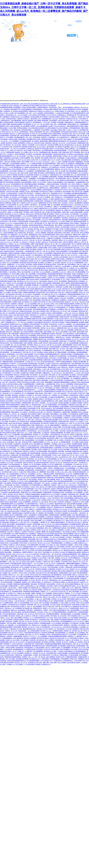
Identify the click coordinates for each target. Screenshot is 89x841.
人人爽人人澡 (39, 230)
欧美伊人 (84, 358)
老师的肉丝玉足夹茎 (18, 380)
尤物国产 (35, 247)
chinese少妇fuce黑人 (60, 126)
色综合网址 (65, 217)
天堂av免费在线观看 (33, 544)
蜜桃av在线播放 (33, 341)
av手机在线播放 (55, 330)
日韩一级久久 (47, 326)
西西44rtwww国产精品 (80, 384)
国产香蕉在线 (20, 410)
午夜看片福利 (65, 212)
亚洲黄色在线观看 (37, 163)
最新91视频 (14, 556)
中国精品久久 (45, 167)
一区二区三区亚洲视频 (30, 303)
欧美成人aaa (55, 363)
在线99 (74, 273)
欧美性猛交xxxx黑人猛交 (76, 404)
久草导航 (25, 507)
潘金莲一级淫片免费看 (23, 161)
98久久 (28, 236)
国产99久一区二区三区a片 (41, 186)
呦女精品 (55, 475)
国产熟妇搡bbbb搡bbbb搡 (27, 277)
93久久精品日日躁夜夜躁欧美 (68, 195)
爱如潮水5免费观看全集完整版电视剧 (10, 208)
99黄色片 (24, 145)
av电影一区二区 (67, 436)
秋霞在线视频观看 (55, 131)
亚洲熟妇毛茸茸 (37, 608)
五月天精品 (25, 186)
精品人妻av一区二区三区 (80, 187)
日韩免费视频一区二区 (63, 296)
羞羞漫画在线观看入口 (81, 122)
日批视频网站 (6, 116)
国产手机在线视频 (8, 182)
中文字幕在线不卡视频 (66, 165)
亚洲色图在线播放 (57, 359)
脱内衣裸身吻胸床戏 (66, 621)
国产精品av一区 (13, 159)
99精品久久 (18, 531)
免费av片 (31, 509)
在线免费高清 (56, 255)
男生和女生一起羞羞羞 (34, 531)
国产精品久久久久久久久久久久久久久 (28, 281)
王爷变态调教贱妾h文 (74, 558)
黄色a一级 (64, 255)
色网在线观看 (47, 240)
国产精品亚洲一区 (11, 115)
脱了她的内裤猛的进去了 (29, 378)
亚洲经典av (64, 425)
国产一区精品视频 (84, 447)
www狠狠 (66, 229)
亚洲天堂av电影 (27, 309)
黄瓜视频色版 (76, 159)
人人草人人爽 (56, 393)
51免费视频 (27, 318)
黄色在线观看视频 (26, 109)
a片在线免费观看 (8, 374)
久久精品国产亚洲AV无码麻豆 (16, 236)
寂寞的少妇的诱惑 (43, 165)
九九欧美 (27, 574)
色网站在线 (32, 541)
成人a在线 (38, 578)
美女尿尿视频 (53, 120)
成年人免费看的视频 (82, 531)
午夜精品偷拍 (65, 387)
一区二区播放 (75, 442)
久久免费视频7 (24, 199)
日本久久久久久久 (26, 217)
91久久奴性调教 (25, 490)
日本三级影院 (7, 483)
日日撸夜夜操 (30, 171)
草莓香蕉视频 (56, 283)
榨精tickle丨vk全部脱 (29, 451)
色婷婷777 (20, 507)
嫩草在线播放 (15, 412)
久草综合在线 (85, 335)
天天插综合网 (46, 488)
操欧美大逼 (73, 475)
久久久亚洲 (61, 221)
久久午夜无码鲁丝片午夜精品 (25, 290)
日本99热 (61, 567)
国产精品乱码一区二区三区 (52, 399)
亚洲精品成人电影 (5, 606)
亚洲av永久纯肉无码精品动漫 (68, 180)
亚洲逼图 (60, 176)
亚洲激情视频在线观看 (12, 339)
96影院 (76, 290)
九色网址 (35, 655)
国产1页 (41, 245)
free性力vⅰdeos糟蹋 (64, 449)
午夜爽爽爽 (82, 397)
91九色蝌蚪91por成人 (43, 187)
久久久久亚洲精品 (54, 165)
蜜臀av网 (56, 109)
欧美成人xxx (30, 143)
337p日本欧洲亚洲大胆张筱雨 (36, 128)
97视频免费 (64, 535)
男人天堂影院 (45, 324)
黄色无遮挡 (41, 173)
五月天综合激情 (22, 197)
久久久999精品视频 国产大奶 (23, 625)
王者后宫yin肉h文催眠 (52, 184)
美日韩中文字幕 (67, 260)
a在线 (7, 595)
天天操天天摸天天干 (46, 417)
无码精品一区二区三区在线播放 (56, 277)
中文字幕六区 (55, 655)
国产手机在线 (63, 109)
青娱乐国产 (59, 333)
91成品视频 (23, 414)
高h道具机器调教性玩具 (48, 401)
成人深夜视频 (78, 438)
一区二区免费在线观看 (12, 473)
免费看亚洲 (27, 410)
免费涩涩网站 (22, 139)
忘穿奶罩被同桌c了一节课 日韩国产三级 (75, 380)
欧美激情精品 (33, 515)
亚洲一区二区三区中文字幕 (77, 423)
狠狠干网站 (44, 406)
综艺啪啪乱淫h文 (72, 612)
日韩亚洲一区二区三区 (34, 260)
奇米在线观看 (32, 539)
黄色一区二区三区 (33, 287)
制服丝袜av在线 (39, 288)
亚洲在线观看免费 (19, 361)
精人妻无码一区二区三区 (82, 204)
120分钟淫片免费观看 (12, 249)
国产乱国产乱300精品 (58, 322)
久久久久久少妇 (6, 565)
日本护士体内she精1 (63, 120)
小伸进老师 (73, 279)
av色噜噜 (12, 453)
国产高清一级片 (71, 505)
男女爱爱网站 (33, 335)
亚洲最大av (3, 285)
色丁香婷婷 (56, 387)
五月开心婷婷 (65, 369)
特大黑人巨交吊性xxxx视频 (34, 320)
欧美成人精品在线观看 (11, 501)
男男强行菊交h (36, 150)
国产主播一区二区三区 (29, 352)
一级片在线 (6, 161)
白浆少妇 (47, 647)
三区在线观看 (72, 201)
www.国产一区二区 (42, 548)
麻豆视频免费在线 (20, 137)
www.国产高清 (75, 232)
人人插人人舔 (45, 369)
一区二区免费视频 (13, 141)
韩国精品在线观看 (82, 171)
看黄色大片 (79, 184)
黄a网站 (40, 589)
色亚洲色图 (13, 135)
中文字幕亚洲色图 (72, 270)
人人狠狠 (18, 133)
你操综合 (19, 593)
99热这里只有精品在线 (45, 429)
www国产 (51, 126)
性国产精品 (82, 227)
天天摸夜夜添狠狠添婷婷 (25, 365)
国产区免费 (37, 406)
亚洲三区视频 (28, 150)
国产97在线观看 (72, 615)
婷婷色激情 (66, 359)
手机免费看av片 (9, 225)
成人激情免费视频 (73, 511)
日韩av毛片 (50, 507)
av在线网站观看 (62, 124)
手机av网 (57, 189)
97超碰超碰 (75, 629)
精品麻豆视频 (69, 410)
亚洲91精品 (16, 331)
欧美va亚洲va (16, 158)
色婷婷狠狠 (22, 406)
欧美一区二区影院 (70, 309)
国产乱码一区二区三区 (44, 543)
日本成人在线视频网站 (24, 501)
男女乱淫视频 (51, 472)
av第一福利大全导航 (23, 173)
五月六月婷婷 (20, 354)
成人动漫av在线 (74, 371)
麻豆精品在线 (15, 567)
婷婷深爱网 (11, 279)
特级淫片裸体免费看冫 (6, 552)
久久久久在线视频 (45, 272)
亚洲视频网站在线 (28, 326)
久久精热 (37, 257)
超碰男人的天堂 (41, 238)
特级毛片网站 (84, 128)
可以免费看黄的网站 (40, 171)
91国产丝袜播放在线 (81, 333)
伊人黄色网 (58, 146)
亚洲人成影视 (23, 408)
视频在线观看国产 (55, 187)
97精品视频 (60, 122)
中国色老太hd (7, 180)
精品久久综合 (30, 214)
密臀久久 (57, 438)
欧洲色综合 (62, 118)
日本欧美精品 (37, 137)
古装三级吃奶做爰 (76, 363)
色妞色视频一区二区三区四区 (51, 552)
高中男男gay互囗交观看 (46, 191)
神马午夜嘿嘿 (77, 479)
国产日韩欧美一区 (82, 483)
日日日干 (60, 193)
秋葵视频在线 (60, 389)
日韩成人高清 (75, 408)
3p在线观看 (68, 451)
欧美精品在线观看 (62, 201)
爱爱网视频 (43, 472)
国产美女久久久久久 (76, 359)
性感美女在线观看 (76, 415)
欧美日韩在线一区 (26, 133)
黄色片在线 (38, 597)
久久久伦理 (76, 206)
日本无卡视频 (12, 128)
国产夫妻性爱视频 (71, 171)
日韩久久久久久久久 (77, 432)
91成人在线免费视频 (62, 251)
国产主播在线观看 (14, 333)
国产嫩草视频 (82, 361)
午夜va (23, 247)
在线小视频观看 (77, 348)
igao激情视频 (78, 202)
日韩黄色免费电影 (49, 113)
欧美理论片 (44, 137)
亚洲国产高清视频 (20, 288)
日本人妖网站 (28, 399)
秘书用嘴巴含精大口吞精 (34, 139)
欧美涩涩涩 (33, 346)
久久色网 (11, 113)
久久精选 (27, 361)
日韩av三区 (38, 419)
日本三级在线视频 (48, 541)
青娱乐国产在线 (21, 268)
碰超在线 (28, 255)
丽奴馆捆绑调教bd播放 (25, 339)
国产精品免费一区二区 (41, 223)
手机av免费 (60, 264)
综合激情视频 (28, 285)
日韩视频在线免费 (54, 515)
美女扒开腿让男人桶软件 (35, 414)
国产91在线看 (9, 444)
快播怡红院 (5, 163)
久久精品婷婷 (15, 287)
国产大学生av (33, 180)
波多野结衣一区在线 (11, 143)
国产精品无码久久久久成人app (73, 145)
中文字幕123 (58, 513)
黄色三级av (16, 335)
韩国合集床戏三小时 (56, 174)
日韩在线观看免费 (68, 197)
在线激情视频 (65, 386)
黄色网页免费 (42, 584)
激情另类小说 (66, 288)
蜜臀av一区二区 (63, 240)
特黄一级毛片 (38, 552)
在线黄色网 (50, 232)
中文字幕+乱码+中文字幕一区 (74, 522)
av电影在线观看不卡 (48, 189)
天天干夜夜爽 (4, 458)
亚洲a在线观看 (57, 595)
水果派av (53, 488)
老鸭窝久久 (20, 475)
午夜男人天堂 (71, 272)
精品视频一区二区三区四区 (70, 513)
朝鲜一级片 (53, 124)
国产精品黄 (19, 423)
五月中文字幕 (74, 227)
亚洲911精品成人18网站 (56, 343)
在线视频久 (26, 423)
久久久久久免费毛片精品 (81, 259)
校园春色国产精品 (62, 328)
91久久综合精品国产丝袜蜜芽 (76, 186)
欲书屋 (10, 199)
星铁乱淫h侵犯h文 (27, 563)
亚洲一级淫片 (35, 402)
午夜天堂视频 (66, 174)
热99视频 (64, 161)
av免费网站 (33, 638)
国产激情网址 (4, 206)
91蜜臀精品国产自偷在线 (13, 152)
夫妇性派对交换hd (11, 118)
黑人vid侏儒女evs (54, 167)
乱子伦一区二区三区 (52, 442)
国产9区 (3, 193)
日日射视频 (67, 305)
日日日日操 (75, 440)
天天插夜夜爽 (57, 238)
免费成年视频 (42, 202)
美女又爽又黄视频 (11, 298)
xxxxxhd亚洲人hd (64, 457)
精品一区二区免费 (60, 171)
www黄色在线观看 (18, 223)
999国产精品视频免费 (74, 335)
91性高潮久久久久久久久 (35, 436)
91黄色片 (72, 421)
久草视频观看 (17, 582)
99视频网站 (47, 444)
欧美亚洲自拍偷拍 (26, 130)
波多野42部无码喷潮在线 (80, 567)
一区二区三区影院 (22, 115)
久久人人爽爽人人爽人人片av (66, 587)
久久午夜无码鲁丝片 (37, 255)
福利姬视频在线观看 (14, 492)
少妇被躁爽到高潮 (80, 182)
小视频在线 (49, 238)
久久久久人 (3, 174)
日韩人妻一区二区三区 (35, 240)
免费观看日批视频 (10, 165)
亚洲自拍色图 (58, 232)
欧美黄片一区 (66, 617)
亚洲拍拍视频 (7, 505)
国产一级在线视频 (31, 273)
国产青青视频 (45, 158)
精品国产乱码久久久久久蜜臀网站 (20, 116)
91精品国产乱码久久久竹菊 (34, 253)
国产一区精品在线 (15, 130)
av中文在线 (65, 447)
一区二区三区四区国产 (73, 150)
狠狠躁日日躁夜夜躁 (14, 253)
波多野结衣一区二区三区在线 (30, 227)
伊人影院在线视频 (78, 529)
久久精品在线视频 (39, 647)
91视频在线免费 (69, 350)
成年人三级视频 (65, 283)
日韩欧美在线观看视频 (48, 260)
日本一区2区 (71, 184)
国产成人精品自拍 (72, 141)
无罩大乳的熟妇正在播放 (81, 165)
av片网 (18, 490)
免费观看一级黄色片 (54, 298)
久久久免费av (25, 152)
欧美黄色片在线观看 (41, 569)
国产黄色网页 (51, 146)
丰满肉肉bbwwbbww (75, 285)
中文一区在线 (46, 483)
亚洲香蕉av (15, 395)
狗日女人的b (82, 131)
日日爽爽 (53, 122)
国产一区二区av (61, 348)
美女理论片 (29, 219)
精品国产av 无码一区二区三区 (29, 202)
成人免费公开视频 (5, 124)
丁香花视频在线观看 (10, 290)
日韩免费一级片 (6, 572)
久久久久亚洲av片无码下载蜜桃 (37, 115)
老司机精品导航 (74, 395)
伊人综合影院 (15, 260)
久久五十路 (44, 219)
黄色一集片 (31, 419)
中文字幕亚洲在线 (42, 307)
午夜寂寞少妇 (19, 655)
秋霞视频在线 (25, 498)
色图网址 (23, 253)
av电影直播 (54, 240)
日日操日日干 (43, 315)
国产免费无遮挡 (6, 373)
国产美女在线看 (11, 623)
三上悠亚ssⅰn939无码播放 (62, 113)
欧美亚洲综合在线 (7, 548)
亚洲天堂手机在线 (28, 462)
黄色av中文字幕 (66, 253)
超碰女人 (10, 212)
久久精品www (49, 516)
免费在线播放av (6, 169)
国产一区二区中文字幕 (6, 378)
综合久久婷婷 (72, 572)
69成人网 (48, 180)
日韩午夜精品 (66, 232)
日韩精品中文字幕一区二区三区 (39, 529)
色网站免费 (60, 488)
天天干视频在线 (78, 490)
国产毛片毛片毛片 (40, 614)
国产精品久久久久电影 (50, 651)
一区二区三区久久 (16, 429)
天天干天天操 (21, 255)
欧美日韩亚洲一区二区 (77, 305)
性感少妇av (20, 150)
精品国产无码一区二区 (68, 455)
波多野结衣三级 (5, 178)
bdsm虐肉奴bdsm (79, 154)
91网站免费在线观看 (51, 645)
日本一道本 (28, 137)
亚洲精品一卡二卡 (25, 163)
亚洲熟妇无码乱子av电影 (58, 259)
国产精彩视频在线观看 (49, 234)
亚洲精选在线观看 (43, 515)
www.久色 (71, 257)
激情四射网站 (53, 176)
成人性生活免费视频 (16, 178)
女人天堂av (72, 417)
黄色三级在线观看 (66, 159)
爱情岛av (77, 509)
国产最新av (33, 249)
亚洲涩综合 (38, 193)
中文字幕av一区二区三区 (34, 156)
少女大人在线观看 (38, 113)
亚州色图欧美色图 (55, 369)
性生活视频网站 (37, 606)
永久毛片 (39, 473)
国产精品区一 (31, 193)
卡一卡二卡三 (44, 296)
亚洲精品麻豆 (82, 356)
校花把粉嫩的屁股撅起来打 (72, 230)
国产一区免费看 (49, 640)
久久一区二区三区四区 (43, 124)
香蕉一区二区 (51, 171)
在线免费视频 (69, 507)
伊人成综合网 (30, 367)
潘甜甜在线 (35, 285)
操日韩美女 (79, 417)
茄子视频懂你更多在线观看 (79, 430)
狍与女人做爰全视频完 (54, 133)
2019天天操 (80, 180)
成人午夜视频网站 (24, 548)
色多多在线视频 (15, 427)
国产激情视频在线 (56, 574)
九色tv (56, 303)
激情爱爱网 (45, 120)
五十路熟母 (59, 436)
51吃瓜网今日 (23, 445)
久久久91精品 (80, 421)
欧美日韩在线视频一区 (59, 578)
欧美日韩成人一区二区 (73, 111)
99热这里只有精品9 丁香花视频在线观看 (72, 354)
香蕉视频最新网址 (55, 658)
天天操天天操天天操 (52, 268)
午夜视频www (55, 135)
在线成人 (5, 315)
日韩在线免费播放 (42, 273)
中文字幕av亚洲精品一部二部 (44, 601)
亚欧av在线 (20, 614)
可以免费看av (66, 146)
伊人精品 (62, 552)
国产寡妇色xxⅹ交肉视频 (29, 382)
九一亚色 (20, 522)
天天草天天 (4, 259)
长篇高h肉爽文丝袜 (65, 363)
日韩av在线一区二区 (35, 169)
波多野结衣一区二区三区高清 (40, 501)
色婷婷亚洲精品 (39, 643)
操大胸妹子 (48, 262)
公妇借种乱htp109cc (44, 619)
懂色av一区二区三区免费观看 (10, 262)
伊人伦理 (45, 629)
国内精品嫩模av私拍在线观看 (31, 576)
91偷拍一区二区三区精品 (34, 556)
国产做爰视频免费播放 (66, 206)
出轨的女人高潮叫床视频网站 (55, 182)
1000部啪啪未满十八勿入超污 (50, 118)
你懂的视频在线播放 (24, 505)
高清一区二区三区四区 (79, 133)
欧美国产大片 (52, 546)
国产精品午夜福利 (15, 270)
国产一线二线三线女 (12, 425)
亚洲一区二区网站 (82, 264)
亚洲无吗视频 (47, 599)
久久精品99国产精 (37, 391)
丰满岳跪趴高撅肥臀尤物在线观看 (22, 369)
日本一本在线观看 (47, 593)
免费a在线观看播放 (66, 361)
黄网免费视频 (49, 382)
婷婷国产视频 (48, 427)
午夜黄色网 (32, 640)
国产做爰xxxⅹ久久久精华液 (8, 449)
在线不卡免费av (74, 223)
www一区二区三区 (46, 524)
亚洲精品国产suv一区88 (51, 457)
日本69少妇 (81, 574)
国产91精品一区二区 (18, 417)
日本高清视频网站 (81, 225)
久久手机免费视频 (47, 253)
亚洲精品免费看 (73, 447)
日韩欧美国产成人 (60, 640)
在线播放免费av (61, 563)
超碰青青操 (32, 199)
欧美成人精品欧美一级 (50, 352)
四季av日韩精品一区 (61, 111)
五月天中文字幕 (18, 316)
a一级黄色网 (74, 266)
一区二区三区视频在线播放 (30, 216)
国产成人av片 (4, 167)
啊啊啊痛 (35, 339)
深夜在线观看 (55, 505)
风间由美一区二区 (75, 569)
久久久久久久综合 (56, 288)
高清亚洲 (68, 430)
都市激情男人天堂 (36, 118)
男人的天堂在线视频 (62, 128)
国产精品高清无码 (54, 195)
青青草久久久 (12, 574)
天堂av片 (71, 202)
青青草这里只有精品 (42, 358)
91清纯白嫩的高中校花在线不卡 (46, 178)
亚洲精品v (25, 531)
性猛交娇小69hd (24, 421)
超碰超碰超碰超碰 (7, 217)
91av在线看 (69, 453)
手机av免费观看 (29, 386)
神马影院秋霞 (51, 339)
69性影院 (81, 156)
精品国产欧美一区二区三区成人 (37, 146)
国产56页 (49, 202)
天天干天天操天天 (51, 115)
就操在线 (81, 313)
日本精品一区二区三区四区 (70, 156)
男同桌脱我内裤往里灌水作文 (53, 526)
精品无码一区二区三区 (28, 206)
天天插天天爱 (22, 193)
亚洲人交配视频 (28, 343)
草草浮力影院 (23, 543)
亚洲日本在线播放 (53, 419)
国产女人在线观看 (19, 387)
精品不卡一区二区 (69, 318)
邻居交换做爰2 (54, 602)
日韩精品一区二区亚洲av (10, 197)
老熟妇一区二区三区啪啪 (16, 468)
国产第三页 (67, 488)
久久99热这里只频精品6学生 (47, 287)
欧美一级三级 (71, 216)
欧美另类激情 (67, 273)
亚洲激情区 (73, 229)
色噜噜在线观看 (77, 496)
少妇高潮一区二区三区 (62, 642)
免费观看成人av (74, 500)
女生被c (47, 212)
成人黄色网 (68, 601)
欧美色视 (14, 483)
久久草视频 (58, 260)
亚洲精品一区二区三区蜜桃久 (60, 395)
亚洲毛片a (3, 341)
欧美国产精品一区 (23, 479)
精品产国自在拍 (46, 300)
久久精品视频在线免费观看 (73, 277)
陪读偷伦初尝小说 (59, 507)
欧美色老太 (60, 593)
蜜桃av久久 (33, 548)
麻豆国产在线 (43, 339)
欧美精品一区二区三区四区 (46, 227)
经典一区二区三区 (39, 387)
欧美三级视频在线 (18, 638)
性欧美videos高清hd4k (59, 154)
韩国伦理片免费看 (13, 210)
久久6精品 (84, 662)
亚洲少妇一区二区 (50, 244)
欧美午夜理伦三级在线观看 (40, 380)
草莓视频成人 (24, 180)
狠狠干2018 (20, 432)
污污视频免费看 (44, 285)
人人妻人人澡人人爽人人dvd (77, 386)
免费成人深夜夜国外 (48, 318)
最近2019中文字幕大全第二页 (59, 591)
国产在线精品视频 (61, 178)
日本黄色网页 (41, 378)
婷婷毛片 (85, 496)
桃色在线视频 (17, 627)
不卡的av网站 (82, 118)
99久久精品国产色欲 (20, 232)
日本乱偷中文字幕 (33, 270)
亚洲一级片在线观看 (79, 580)
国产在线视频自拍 (49, 565)
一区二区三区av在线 (52, 402)
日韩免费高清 (49, 229)
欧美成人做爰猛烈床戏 (67, 571)
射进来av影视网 (35, 116)
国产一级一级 (73, 457)
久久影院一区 (69, 529)
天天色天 (33, 487)
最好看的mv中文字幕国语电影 (57, 356)
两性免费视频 (65, 658)
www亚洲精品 (22, 610)
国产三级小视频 (10, 658)
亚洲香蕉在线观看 (59, 601)
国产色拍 (48, 378)
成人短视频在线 (70, 163)
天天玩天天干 (57, 460)
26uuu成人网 (64, 434)
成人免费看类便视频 (47, 150)
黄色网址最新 (11, 354)
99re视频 (81, 322)
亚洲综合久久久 (12, 259)
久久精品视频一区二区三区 (58, 272)
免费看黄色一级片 (47, 578)
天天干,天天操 (34, 602)
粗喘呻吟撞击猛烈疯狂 (43, 135)
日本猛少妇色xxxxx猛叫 (55, 242)
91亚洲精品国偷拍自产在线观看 (52, 391)
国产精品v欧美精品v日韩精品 (69, 131)
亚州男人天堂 (51, 500)
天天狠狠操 (64, 494)
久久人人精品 (29, 432)
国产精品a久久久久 (77, 601)
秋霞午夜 (24, 120)
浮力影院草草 (64, 184)
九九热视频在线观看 (64, 442)
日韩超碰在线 (69, 259)
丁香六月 (25, 178)
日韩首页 (19, 382)
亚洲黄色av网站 (38, 331)
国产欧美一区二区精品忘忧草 (13, 186)
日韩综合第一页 (59, 230)
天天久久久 (75, 313)
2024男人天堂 (60, 584)
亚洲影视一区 (21, 171)
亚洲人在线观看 (84, 232)
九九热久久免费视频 (36, 189)
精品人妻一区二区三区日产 (16, 632)
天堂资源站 (30, 344)
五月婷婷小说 (30, 257)
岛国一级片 (61, 292)
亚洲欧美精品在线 (60, 473)
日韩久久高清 (54, 236)
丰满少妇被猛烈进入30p (62, 285)
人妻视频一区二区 (45, 522)
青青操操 (71, 367)
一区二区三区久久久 (56, 373)
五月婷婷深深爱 (18, 212)
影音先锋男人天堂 (56, 326)
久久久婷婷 (8, 397)
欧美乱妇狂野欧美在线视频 (74, 503)
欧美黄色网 (84, 614)
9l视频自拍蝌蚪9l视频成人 (65, 490)
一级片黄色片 (82, 513)
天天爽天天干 (84, 509)
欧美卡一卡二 (81, 615)
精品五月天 (9, 331)
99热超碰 (20, 303)
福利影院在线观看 (46, 139)
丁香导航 (71, 434)
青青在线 (15, 548)
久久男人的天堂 (19, 358)
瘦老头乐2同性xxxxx (67, 249)
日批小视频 (64, 606)
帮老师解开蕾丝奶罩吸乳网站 (72, 176)
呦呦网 (31, 186)
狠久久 (2, 485)
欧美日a (40, 216)
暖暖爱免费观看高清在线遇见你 (57, 141)
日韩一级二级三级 (82, 135)
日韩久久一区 (6, 230)
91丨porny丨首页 (41, 161)
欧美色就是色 (52, 290)
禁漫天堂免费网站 (25, 158)
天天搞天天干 (82, 393)
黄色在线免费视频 (26, 182)
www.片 (31, 444)
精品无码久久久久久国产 (47, 496)
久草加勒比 (54, 444)
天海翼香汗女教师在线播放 (32, 494)
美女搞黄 (39, 283)
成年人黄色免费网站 (70, 264)
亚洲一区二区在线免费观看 (47, 210)
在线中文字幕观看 (12, 174)
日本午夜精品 (32, 572)
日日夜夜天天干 (13, 479)
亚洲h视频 (25, 146)
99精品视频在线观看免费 (76, 445)
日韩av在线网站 (51, 584)
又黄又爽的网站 (71, 352)
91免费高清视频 (23, 341)
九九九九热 (69, 473)
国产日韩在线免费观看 (12, 445)
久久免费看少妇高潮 (30, 649)
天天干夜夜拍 (4, 544)
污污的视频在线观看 (25, 141)
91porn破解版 (4, 615)
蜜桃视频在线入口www (35, 234)
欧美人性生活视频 (16, 612)
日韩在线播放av (54, 414)
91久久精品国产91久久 (63, 137)
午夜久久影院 (40, 382)
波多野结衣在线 (71, 645)
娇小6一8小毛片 (34, 152)
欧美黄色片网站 (25, 374)
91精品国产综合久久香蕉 (28, 511)
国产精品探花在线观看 (14, 466)
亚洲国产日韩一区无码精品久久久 (40, 236)
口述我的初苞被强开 (42, 107)
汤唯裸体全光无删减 (15, 328)
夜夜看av (23, 496)
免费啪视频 (74, 412)
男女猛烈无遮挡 (40, 292)
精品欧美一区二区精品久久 (41, 174)
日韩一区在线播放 (73, 311)
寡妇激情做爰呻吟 (81, 651)
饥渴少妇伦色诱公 (27, 442)
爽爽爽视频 (10, 257)
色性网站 (44, 464)
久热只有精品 (82, 625)
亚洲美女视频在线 (64, 223)
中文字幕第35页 (29, 438)
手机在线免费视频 (43, 341)
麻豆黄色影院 (51, 438)
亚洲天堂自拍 (4, 173)
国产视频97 (47, 365)
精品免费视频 (31, 516)
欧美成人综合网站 (45, 615)
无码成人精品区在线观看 (29, 107)
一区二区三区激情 (72, 393)
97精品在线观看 (63, 236)
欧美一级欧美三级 (82, 238)
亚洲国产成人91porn (30, 358)
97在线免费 (31, 145)
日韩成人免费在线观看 (35, 131)
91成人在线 (10, 240)
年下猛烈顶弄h (72, 341)
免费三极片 (81, 270)
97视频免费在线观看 (71, 657)
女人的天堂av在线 (71, 143)
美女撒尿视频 (16, 434)
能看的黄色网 (57, 253)
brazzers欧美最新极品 (6, 359)
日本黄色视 (67, 440)
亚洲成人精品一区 (26, 404)
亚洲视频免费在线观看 (6, 107)
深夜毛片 (51, 148)
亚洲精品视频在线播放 (18, 219)
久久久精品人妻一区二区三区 (36, 197)
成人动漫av (16, 485)
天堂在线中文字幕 (7, 146)
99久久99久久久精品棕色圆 (33, 350)
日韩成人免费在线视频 (76, 212)
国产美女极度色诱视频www (54, 531)
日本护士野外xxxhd (77, 546)
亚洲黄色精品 (47, 359)
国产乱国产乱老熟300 (43, 638)
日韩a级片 (54, 485)
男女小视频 (69, 348)
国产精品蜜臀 (79, 216)
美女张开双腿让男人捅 (41, 195)
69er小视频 (43, 214)
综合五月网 (76, 410)
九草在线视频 (34, 165)
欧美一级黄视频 (77, 507)
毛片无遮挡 (52, 529)
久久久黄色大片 (24, 412)
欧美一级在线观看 (6, 513)
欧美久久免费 (68, 496)
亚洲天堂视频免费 (20, 122)
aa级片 (36, 208)
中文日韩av (40, 612)
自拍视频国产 (48, 475)
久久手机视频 (70, 632)
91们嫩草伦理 (81, 589)
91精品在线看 (22, 630)
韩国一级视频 (55, 619)
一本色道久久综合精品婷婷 (60, 257)
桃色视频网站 (17, 107)
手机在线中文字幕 (67, 133)
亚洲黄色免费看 (43, 247)
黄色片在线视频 (16, 169)
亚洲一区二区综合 (82, 201)
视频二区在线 (61, 163)
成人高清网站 (4, 574)
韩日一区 (71, 169)
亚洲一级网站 (20, 578)
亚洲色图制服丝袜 (21, 524)
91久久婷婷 (74, 649)
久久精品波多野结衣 (12, 193)
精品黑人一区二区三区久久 (48, 328)
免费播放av (81, 658)
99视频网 (86, 191)
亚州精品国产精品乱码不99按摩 (28, 262)
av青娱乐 (51, 445)
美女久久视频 (34, 490)
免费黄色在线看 (76, 401)
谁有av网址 (34, 584)
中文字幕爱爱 (84, 453)
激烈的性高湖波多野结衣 (36, 225)
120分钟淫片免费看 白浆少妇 (55, 145)
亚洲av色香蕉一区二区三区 (17, 595)
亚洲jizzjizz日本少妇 (72, 118)
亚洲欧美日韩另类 (73, 281)
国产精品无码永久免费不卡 (18, 606)
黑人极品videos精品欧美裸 (45, 266)
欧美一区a (32, 507)
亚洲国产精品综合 (22, 623)
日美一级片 (29, 113)
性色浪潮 (32, 427)
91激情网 (32, 457)
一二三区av (58, 161)
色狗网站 (75, 361)
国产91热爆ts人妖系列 (18, 273)
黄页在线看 (73, 589)
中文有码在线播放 (24, 244)
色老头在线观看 (47, 283)
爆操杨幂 (69, 324)
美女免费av (40, 352)
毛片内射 (23, 488)
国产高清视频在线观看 (50, 216)
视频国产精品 (58, 464)
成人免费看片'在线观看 (14, 229)
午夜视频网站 (7, 158)
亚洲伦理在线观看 (23, 221)
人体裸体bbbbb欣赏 (20, 376)
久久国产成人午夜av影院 (23, 520)
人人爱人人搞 (67, 313)
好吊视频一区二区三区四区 (34, 395)
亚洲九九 (11, 601)
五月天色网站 (73, 634)
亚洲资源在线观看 (8, 122)
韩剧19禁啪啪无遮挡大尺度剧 (75, 126)
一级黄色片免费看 (22, 587)
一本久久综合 (46, 122)
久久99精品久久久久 (8, 539)
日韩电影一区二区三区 (61, 558)
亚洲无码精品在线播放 (30, 184)
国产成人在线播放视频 (16, 238)
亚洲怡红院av (68, 234)
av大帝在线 (47, 288)
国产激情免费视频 (80, 272)
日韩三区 (50, 307)
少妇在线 (13, 470)
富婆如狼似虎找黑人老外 (64, 245)
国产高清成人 (14, 221)
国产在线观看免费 (5, 612)
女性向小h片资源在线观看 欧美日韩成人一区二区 (72, 247)
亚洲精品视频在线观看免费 (12, 245)
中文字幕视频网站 (29, 393)
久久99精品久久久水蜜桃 (70, 543)
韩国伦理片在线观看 (24, 176)
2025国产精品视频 (63, 402)
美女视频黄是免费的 (75, 524)
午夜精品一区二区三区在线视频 (58, 186)
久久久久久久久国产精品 (32, 554)
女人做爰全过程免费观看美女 (77, 387)
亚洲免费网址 (22, 143)
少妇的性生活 (28, 298)
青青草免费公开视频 (17, 201)
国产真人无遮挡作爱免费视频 (77, 189)
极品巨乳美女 (83, 617)
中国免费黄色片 (5, 130)
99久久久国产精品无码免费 (22, 296)
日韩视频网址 (32, 178)
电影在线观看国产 (63, 539)
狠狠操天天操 (77, 234)
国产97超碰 (13, 415)
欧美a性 (36, 290)
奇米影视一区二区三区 (43, 249)
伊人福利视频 (25, 640)
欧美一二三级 (50, 161)
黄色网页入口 (11, 589)
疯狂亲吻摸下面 (38, 444)
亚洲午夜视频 (81, 331)
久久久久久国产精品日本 (75, 425)
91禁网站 (24, 657)
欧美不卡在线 (60, 234)
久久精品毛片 (57, 266)
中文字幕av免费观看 (41, 451)
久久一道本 (20, 574)
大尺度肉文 (29, 154)
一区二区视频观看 (81, 148)
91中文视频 (66, 173)
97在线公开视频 (48, 109)
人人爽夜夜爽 (36, 130)
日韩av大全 (44, 242)
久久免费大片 (73, 116)
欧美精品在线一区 (7, 451)
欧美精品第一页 (5, 234)
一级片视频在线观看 (65, 614)
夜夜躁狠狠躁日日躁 (45, 152)
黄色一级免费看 (35, 158)
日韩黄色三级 (69, 221)
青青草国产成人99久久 (67, 204)
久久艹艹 (70, 187)
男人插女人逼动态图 (25, 500)
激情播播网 (33, 307)
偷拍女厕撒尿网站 (67, 344)
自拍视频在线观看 (77, 444)
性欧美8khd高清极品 (17, 124)
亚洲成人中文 (82, 116)
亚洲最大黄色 (63, 341)
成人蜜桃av (41, 262)
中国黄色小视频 (16, 301)
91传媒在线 (10, 558)
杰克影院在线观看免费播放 (72, 320)
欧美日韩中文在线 (39, 143)
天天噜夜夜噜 (57, 447)
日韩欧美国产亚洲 (29, 643)
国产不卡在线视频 (75, 152)
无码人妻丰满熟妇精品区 (79, 515)
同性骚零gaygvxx (24, 533)
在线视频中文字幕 (34, 498)
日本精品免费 (9, 485)
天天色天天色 (12, 173)
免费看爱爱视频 (79, 163)
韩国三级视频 (48, 331)
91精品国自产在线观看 (78, 315)
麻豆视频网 (65, 623)
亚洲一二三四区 (74, 369)
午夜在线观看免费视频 (29, 238)
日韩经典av (6, 109)
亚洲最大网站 (25, 492)
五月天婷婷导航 (74, 214)
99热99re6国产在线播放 (46, 481)
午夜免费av (74, 625)
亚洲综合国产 (40, 457)
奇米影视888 (10, 442)
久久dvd (11, 167)
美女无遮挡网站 (45, 130)
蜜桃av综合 (62, 275)
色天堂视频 (43, 221)
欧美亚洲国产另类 (16, 109)
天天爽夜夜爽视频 (43, 546)
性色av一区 (82, 292)
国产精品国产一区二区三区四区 (12, 145)
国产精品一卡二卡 (28, 617)
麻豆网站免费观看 (82, 352)
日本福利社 (13, 363)
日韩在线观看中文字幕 (17, 184)
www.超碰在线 (37, 154)
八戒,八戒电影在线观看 (79, 324)
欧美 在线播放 (36, 401)
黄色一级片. (46, 131)
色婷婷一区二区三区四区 (39, 182)
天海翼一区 (38, 251)
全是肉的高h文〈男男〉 (55, 107)
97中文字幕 (38, 488)
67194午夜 (3, 335)
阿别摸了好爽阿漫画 (6, 202)
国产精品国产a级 (29, 468)
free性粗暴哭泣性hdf (69, 225)
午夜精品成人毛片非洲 (50, 201)
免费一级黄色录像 (64, 152)
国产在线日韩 (40, 640)
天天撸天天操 (46, 561)
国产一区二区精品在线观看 (78, 174)
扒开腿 (7, 580)
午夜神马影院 (70, 167)
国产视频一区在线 (28, 212)
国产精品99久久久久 (27, 208)
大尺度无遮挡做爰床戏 (17, 391)
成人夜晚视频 (49, 440)
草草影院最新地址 (37, 109)
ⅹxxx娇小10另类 (59, 318)
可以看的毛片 (25, 427)
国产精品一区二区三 (46, 630)
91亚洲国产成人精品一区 (31, 513)
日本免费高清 (48, 206)
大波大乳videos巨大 (47, 408)
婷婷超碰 (41, 513)
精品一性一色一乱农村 (54, 159)
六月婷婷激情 (79, 298)
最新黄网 (30, 120)
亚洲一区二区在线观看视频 (71, 343)
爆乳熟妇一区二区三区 (17, 481)
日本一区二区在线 (73, 328)
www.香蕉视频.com (63, 208)
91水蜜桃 (65, 287)
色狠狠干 (26, 316)
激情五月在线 (70, 520)
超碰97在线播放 (26, 449)
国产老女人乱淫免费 (13, 189)
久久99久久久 (62, 324)
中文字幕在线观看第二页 (37, 316)
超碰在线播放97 (73, 365)
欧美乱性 (6, 629)
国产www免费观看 (20, 113)
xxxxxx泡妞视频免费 (42, 126)
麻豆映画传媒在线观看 (80, 221)
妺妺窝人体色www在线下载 (32, 167)
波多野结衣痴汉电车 (9, 251)
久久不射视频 (10, 436)
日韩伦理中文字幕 (78, 436)
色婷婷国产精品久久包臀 (82, 257)
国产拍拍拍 (42, 544)
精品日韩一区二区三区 (74, 240)
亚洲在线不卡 (80, 309)
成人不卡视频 (21, 259)
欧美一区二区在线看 (41, 159)
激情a (83, 524)
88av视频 (44, 625)
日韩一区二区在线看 (27, 229)
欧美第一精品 (57, 202)
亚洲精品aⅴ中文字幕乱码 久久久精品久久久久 (41, 111)
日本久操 (81, 301)
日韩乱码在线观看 (15, 126)
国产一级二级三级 (40, 657)
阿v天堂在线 (28, 391)
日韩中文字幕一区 (43, 301)
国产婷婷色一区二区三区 (12, 214)
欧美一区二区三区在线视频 (40, 133)
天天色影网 (65, 238)
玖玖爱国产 (3, 240)
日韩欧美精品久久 (69, 122)
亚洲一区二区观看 (79, 533)
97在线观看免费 (82, 634)
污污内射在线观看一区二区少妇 (15, 204)
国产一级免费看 (80, 494)
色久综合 (13, 477)
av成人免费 (35, 245)
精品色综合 (9, 621)
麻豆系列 (26, 638)
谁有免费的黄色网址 (26, 434)
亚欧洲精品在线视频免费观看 (70, 219)
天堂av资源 (49, 586)
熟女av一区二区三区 (40, 344)
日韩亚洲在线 (20, 251)
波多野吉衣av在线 (72, 199)
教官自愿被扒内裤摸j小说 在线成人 (19, 457)
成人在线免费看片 (8, 316)
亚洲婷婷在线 (58, 660)
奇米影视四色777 (24, 189)
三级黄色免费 (39, 427)
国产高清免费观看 (58, 408)
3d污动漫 (65, 627)
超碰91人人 (20, 298)
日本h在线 (78, 559)
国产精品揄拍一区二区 (29, 124)
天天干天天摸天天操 (41, 145)
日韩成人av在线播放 (21, 453)
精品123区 (39, 541)
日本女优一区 (23, 473)
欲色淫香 (63, 167)
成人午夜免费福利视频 (47, 169)
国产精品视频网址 (58, 417)
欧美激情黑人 (11, 285)
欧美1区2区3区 (75, 582)
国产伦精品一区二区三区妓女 (26, 195)
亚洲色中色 (28, 122)
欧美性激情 (13, 475)
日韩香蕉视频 (36, 524)
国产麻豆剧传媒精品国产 (49, 163)
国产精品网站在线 (49, 225)
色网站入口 (77, 242)
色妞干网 (58, 606)
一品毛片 (63, 399)
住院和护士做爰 (13, 139)
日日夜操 (68, 337)
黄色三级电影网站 (69, 182)
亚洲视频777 (63, 300)
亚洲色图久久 (52, 137)
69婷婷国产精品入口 (60, 199)
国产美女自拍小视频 (50, 245)
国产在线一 (43, 498)
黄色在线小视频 (56, 571)
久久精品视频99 (67, 464)
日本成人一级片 (56, 455)
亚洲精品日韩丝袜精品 (25, 311)
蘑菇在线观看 (44, 141)
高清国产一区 (15, 356)
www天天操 (11, 423)
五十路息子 (3, 664)
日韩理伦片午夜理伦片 (23, 118)
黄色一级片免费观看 (17, 617)
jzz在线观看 (34, 176)
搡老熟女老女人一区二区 (77, 346)
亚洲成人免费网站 (29, 578)
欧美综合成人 (48, 582)
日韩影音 (57, 361)
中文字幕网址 (10, 137)
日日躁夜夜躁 (61, 158)
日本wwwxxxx (20, 399)
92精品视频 (38, 373)
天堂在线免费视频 (73, 251)
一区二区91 (10, 487)
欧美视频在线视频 (28, 201)
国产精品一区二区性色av (20, 242)
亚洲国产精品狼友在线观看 (66, 303)
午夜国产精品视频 (38, 264)
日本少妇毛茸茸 (59, 148)
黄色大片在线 (25, 165)
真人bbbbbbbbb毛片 (17, 352)
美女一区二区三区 (75, 120)
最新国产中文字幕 (38, 365)
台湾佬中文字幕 (60, 290)
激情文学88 (67, 408)
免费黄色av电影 (17, 451)
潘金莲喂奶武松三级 (60, 503)
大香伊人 (4, 494)
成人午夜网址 (36, 141)
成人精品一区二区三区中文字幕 (62, 429)
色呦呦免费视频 (17, 636)
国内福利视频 (35, 191)
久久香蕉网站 (16, 180)
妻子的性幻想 (45, 423)
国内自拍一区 (72, 238)
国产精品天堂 (23, 356)
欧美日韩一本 (23, 287)
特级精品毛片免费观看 (72, 292)
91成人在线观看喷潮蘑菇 (19, 320)
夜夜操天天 (52, 270)
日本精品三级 (30, 148)
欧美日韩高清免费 (35, 324)
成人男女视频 (26, 593)
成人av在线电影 (82, 217)
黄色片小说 (84, 152)
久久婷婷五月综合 (10, 399)
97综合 (68, 279)
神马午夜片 (26, 346)
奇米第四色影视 (31, 430)
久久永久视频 (56, 262)
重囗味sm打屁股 (43, 270)
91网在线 (73, 382)
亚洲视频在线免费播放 (15, 216)
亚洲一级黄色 (67, 315)
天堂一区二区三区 (72, 255)
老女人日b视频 (61, 662)
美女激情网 (84, 569)
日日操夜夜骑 (36, 294)
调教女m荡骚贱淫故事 (82, 516)
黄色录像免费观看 (16, 120)
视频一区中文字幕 (57, 139)
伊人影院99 (70, 154)
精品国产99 (38, 148)
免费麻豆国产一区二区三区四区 (80, 137)
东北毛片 (51, 285)
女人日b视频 (41, 180)
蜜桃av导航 (52, 158)
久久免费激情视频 (47, 350)
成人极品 (38, 242)
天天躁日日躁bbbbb (71, 158)
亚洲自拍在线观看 (55, 346)
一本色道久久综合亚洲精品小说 (31, 466)
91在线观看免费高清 (74, 653)
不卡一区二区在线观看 (21, 436)
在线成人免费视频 (10, 307)
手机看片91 (11, 544)
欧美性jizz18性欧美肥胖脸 (20, 111)
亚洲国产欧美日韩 (53, 275)
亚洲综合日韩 (47, 589)
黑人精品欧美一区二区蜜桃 (14, 266)
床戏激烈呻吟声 (11, 255)
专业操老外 (81, 281)
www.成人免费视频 (40, 232)
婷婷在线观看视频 (79, 406)
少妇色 (71, 565)
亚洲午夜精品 (76, 604)
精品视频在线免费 (17, 591)
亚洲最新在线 (55, 300)
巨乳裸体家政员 (37, 122)
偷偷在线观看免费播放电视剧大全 (16, 660)
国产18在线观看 (43, 348)
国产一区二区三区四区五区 (79, 477)
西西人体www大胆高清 (32, 279)
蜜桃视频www (17, 552)
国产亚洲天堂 (56, 498)
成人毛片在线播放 (80, 632)
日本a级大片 (10, 154)
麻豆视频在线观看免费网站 (79, 193)
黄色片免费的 (59, 225)
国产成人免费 (34, 574)
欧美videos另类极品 (54, 116)
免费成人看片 (16, 202)
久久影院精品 (82, 627)
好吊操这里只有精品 (80, 367)
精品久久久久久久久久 (12, 187)
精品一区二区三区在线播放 (69, 595)
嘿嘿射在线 (47, 485)
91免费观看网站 (78, 262)
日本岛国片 (64, 202)
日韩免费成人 (38, 326)
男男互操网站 (52, 296)
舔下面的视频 (43, 204)
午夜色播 (14, 505)
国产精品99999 (10, 294)
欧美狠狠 (13, 161)
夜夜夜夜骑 (54, 193)
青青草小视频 (33, 173)
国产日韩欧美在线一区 (34, 587)
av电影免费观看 (64, 406)
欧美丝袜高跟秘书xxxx (55, 219)
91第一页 (76, 130)
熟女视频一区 (78, 197)
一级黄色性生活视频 (48, 473)
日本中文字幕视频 (17, 309)
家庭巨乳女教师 (36, 217)
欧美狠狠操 (36, 417)
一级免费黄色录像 (29, 251)
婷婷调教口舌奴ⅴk (59, 468)
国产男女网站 (74, 316)
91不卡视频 (48, 487)
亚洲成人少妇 (20, 615)
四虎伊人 (81, 290)
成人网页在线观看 (50, 128)
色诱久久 (69, 178)
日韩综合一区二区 (13, 244)
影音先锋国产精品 (51, 653)
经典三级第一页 (53, 374)
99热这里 (63, 393)
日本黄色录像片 (44, 356)
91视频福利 (3, 386)
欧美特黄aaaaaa (33, 363)
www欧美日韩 (17, 146)
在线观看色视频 (26, 402)
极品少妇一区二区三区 (59, 143)
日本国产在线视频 (18, 318)
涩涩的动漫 (59, 287)
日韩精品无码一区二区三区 (49, 587)
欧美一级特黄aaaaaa (45, 574)
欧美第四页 (23, 604)
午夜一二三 (31, 657)
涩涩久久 (9, 335)
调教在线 (15, 176)
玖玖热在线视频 (14, 543)
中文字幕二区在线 (55, 604)
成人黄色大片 (84, 176)
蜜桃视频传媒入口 (19, 167)
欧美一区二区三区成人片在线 (26, 159)
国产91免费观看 (51, 309)
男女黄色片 (25, 169)
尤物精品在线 (46, 373)
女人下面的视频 (9, 625)
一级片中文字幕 (78, 544)
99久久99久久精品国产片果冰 (41, 311)
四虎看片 (27, 204)
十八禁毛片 (15, 408)
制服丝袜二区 (60, 210)
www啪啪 (82, 236)
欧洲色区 (69, 275)
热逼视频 (39, 199)
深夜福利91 (48, 143)
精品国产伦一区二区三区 (72, 301)
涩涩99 (72, 406)
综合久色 (12, 133)
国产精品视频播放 (68, 107)
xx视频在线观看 (47, 492)
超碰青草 (80, 548)
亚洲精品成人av (62, 115)
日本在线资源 (7, 380)
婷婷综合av (64, 367)
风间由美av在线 (36, 404)
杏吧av (19, 272)
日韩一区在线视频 (47, 156)
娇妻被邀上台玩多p (24, 191)
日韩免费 (66, 417)
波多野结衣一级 (19, 393)
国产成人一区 (16, 414)
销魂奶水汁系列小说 (20, 257)
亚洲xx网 (45, 436)
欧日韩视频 (33, 135)
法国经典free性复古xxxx (10, 365)
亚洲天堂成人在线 (39, 212)
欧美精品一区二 (48, 386)
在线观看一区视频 (31, 535)
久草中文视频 (13, 171)
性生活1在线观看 (27, 328)
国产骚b (37, 214)
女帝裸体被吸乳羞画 (74, 128)
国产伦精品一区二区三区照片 (59, 615)
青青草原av (82, 311)
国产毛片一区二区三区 (12, 131)
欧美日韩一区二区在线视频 (26, 174)
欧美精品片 (22, 395)
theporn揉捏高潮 (60, 339)
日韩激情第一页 (8, 111)
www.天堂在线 (30, 288)
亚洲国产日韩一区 (63, 268)
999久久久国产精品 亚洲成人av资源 (19, 315)
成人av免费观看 (25, 126)
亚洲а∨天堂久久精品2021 (40, 298)
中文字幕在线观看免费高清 (78, 113)
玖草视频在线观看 (82, 253)
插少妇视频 (67, 432)
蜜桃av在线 (67, 550)
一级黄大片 (56, 206)
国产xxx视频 (21, 275)
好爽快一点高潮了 (48, 468)
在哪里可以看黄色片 (21, 430)
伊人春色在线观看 (78, 139)
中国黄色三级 (4, 569)
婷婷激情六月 (59, 197)
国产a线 (13, 490)
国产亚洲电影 (44, 116)
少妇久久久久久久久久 (6, 242)
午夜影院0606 (23, 260)
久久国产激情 (35, 272)
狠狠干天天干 (46, 193)
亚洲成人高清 (73, 658)
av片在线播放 (64, 414)
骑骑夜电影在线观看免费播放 (61, 382)
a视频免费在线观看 (7, 361)
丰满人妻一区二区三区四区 (54, 344)
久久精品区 (31, 242)
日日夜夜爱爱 (4, 139)
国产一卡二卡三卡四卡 (23, 477)
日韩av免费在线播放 (6, 301)
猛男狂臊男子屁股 (47, 217)
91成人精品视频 (80, 541)
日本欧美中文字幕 (24, 249)
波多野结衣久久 (61, 216)
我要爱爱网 (29, 247)
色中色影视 (25, 444)
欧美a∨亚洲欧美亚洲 (69, 516)
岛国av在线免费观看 (50, 389)
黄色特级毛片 (7, 643)
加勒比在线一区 (34, 315)
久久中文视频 (16, 373)
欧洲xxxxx (22, 214)
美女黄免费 (3, 189)
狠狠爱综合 (20, 330)
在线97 (85, 507)
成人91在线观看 (53, 341)
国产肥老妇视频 (73, 627)
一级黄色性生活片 (60, 337)
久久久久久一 (33, 636)
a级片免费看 (37, 120)
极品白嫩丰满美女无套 (29, 629)
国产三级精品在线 (7, 318)
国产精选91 (29, 264)
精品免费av (55, 152)
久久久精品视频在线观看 (52, 316)
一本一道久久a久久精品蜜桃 (18, 148)
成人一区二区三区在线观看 (60, 331)
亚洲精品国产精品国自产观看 (27, 187)
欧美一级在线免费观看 (23, 135)
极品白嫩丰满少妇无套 (38, 645)
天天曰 (50, 498)
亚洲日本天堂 (65, 116)
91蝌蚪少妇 (67, 210)
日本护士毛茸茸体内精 (6, 571)
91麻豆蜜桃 (71, 161)
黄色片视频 (52, 348)
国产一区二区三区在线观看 (41, 604)
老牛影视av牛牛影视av (32, 275)
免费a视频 (64, 335)
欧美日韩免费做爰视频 (79, 460)
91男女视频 (82, 266)
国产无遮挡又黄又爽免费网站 (43, 550)
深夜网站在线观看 (58, 630)
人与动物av (11, 288)
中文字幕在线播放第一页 (61, 307)
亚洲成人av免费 (72, 300)
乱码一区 (33, 161)
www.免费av (54, 130)
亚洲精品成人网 (71, 115)
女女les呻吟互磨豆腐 (58, 320)
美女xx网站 (8, 395)
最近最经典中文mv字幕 (74, 109)
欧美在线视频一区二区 (58, 279)
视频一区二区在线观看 (53, 204)
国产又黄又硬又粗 (68, 373)
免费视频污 (57, 535)
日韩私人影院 (62, 130)
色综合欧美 (44, 453)
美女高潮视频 (63, 281)
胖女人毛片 (77, 169)
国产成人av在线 (39, 386)
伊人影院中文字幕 (45, 554)
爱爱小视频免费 (52, 451)
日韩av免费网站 (35, 415)
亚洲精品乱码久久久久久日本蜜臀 (48, 208)
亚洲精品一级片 (49, 197)
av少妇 (68, 582)
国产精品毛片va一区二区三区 (58, 311)
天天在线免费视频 (15, 163)
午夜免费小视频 (4, 195)
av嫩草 (32, 244)
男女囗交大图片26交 (68, 391)
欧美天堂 (45, 343)
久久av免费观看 (40, 516)
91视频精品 (32, 533)
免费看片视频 (24, 371)
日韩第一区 (13, 150)
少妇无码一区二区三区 (77, 245)
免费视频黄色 (79, 161)
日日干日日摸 (39, 206)
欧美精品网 (17, 182)
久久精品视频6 (66, 266)
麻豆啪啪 (74, 253)
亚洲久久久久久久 (61, 576)
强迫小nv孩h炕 (67, 139)
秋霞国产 (33, 126)
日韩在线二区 (73, 217)
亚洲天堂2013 (24, 335)
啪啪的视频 (57, 386)
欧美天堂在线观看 (48, 511)
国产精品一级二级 (39, 229)
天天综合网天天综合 (66, 561)
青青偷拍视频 (76, 275)
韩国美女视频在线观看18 (13, 404)
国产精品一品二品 (58, 550)
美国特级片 (64, 187)
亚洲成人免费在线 (70, 148)
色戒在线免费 (20, 307)
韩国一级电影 (59, 401)
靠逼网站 (16, 621)
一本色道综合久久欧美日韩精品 (61, 589)
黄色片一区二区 (60, 384)
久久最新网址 (60, 529)
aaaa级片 (43, 313)
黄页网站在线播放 (22, 128)
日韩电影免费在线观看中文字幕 (76, 294)
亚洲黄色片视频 (57, 156)
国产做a (57, 227)
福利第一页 (59, 479)
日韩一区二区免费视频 (67, 330)
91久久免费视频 (78, 492)
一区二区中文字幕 (56, 554)
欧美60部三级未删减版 (22, 541)
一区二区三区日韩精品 (71, 397)
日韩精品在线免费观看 (78, 210)
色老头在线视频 (34, 210)
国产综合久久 (70, 290)
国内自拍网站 (17, 217)
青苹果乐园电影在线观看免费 (79, 283)
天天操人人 (70, 130)
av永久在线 (24, 270)
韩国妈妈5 (80, 550)
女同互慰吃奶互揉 (55, 434)
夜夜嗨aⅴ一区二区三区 (61, 169)
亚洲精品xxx (68, 501)
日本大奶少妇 (52, 376)
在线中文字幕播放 (68, 242)
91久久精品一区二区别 (52, 544)
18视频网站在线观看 (79, 473)
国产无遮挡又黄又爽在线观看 (68, 135)
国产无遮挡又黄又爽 (30, 283)
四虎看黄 (26, 619)
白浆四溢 (45, 199)
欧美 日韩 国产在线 (77, 191)
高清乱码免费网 (39, 244)
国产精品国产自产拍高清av (22, 487)
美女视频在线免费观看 (60, 150)
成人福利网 (59, 173)
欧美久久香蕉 (69, 389)
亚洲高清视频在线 (83, 300)
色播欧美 (18, 165)
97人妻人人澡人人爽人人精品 (63, 472)
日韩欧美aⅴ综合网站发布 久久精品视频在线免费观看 (28, 359)
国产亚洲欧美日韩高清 (50, 264)
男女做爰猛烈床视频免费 (50, 421)
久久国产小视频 (63, 602)
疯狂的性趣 (45, 148)
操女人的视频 (30, 373)
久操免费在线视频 (21, 348)
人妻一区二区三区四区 (48, 251)
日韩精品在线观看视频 (71, 322)
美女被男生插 (54, 490)
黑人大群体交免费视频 (27, 331)
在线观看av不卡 (51, 305)
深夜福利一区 (67, 630)
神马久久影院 (53, 501)
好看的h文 (77, 107)
